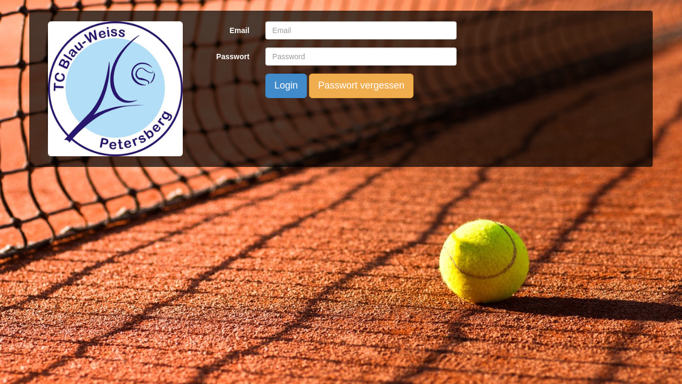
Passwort (232, 56)
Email (239, 30)
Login (286, 85)
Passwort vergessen (361, 85)
